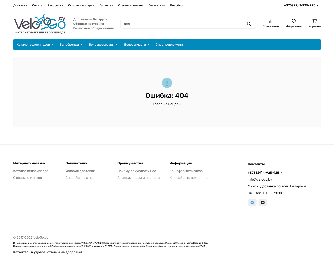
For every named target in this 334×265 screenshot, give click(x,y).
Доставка (20, 5)
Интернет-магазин (29, 163)
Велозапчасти (135, 44)
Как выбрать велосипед (189, 178)
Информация (181, 163)
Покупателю (76, 163)
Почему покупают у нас (136, 171)
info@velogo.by (260, 179)
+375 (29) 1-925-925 (299, 5)
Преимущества (130, 163)
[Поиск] (188, 24)
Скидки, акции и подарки (138, 178)
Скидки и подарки (81, 5)
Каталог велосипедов (33, 44)
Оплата (37, 5)
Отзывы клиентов (131, 5)
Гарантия (106, 5)
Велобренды (69, 44)
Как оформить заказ (186, 171)
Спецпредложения (170, 44)
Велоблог (177, 5)
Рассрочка (55, 5)
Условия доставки (80, 171)
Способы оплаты (78, 178)
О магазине (157, 5)
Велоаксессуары (101, 44)
